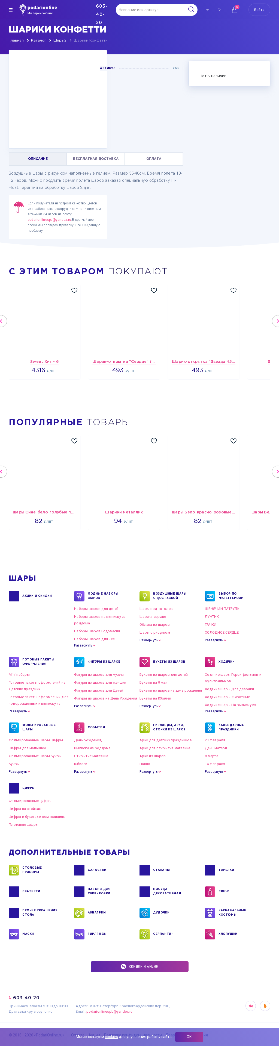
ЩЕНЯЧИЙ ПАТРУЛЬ (222, 609)
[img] (11, 10)
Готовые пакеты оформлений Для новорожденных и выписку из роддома (39, 703)
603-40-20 (26, 997)
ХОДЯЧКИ (227, 662)
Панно (145, 764)
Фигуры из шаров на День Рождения (105, 698)
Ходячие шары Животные (227, 697)
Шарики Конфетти (91, 40)
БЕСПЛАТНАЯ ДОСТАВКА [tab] (96, 158)
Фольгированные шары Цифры (36, 740)
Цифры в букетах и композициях (37, 817)
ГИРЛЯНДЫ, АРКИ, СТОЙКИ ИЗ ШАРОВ (169, 727)
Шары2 (59, 40)
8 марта (211, 756)
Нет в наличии (213, 76)
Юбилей (80, 764)
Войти (259, 10)
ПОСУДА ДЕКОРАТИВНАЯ (167, 891)
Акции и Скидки (37, 596)
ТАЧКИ (210, 624)
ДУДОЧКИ (161, 913)
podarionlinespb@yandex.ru (49, 220)
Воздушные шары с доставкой (169, 596)
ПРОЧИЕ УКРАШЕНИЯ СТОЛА (40, 913)
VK (250, 1006)
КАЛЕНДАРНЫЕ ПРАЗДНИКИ (231, 727)
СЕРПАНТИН (163, 934)
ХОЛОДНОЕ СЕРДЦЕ (222, 632)
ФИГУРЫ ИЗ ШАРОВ (104, 662)
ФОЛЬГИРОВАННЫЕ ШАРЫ (39, 727)
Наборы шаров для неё (94, 639)
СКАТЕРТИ (31, 891)
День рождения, (88, 740)
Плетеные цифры (24, 824)
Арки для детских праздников (166, 740)
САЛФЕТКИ (97, 870)
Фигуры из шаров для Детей (98, 690)
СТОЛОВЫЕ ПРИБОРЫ (32, 870)
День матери (216, 748)
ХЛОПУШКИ (228, 934)
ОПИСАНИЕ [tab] (38, 158)
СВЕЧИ (224, 891)
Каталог (38, 40)
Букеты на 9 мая (153, 682)
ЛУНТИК (212, 617)
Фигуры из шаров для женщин (100, 682)
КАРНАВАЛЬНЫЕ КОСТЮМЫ (232, 913)
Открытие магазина (91, 756)
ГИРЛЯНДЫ (97, 934)
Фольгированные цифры (30, 801)
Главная (16, 40)
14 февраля (215, 764)
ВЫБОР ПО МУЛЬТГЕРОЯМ (231, 596)
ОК (189, 1037)
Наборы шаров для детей (96, 609)
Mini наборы (19, 674)
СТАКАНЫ (161, 870)
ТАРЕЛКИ (226, 870)
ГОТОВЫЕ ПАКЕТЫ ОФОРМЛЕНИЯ (38, 662)
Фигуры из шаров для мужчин (100, 674)
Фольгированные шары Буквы (35, 756)
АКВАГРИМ (97, 913)
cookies (111, 1037)
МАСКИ (28, 934)
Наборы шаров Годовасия (97, 631)
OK (265, 1006)
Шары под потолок (156, 609)
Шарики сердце (153, 617)
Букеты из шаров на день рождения (171, 690)
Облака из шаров (155, 624)
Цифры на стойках (25, 809)
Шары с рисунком (155, 632)
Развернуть (83, 645)
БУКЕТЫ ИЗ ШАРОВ (169, 662)
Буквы (14, 764)
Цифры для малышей (27, 748)
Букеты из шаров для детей (164, 674)
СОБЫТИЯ (96, 727)
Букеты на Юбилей (155, 698)
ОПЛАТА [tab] (153, 158)
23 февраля (215, 740)
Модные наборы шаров (103, 596)
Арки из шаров (153, 756)
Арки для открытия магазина (165, 748)
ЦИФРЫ (28, 788)
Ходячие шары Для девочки (229, 689)
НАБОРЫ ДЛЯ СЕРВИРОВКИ (99, 891)
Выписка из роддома (92, 748)
